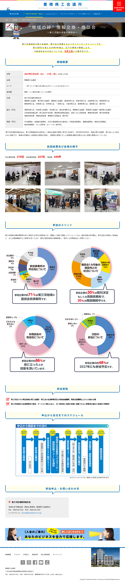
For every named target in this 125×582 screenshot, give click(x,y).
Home (6, 19)
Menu (119, 6)
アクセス (17, 554)
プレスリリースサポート (68, 14)
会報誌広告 (97, 14)
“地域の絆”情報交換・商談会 (34, 14)
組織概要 (8, 554)
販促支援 (15, 19)
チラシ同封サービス (84, 14)
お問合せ (26, 554)
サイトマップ (57, 554)
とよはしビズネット (52, 14)
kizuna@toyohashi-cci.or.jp (32, 513)
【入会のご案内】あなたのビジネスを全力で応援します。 (62, 534)
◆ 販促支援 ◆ (14, 14)
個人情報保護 (45, 554)
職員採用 (35, 554)
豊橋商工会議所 (63, 6)
